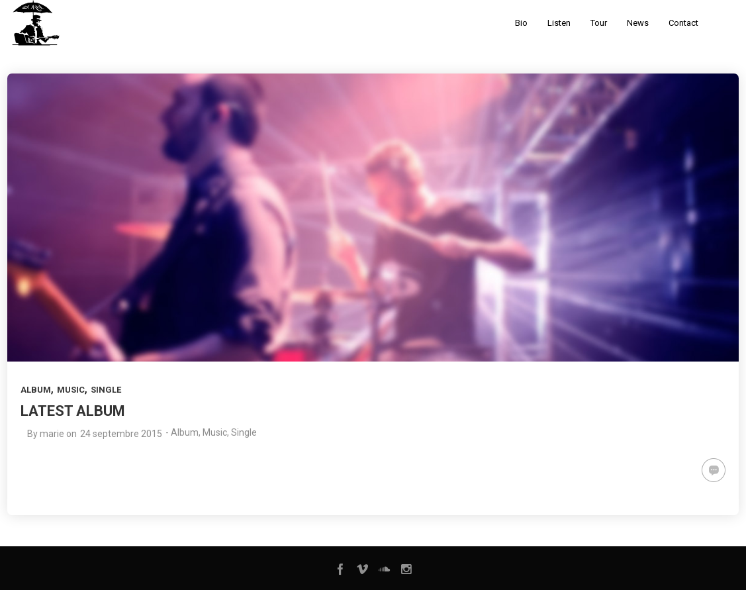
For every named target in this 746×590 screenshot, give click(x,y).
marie (52, 433)
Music (71, 390)
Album (36, 390)
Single (106, 390)
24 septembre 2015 (121, 433)
